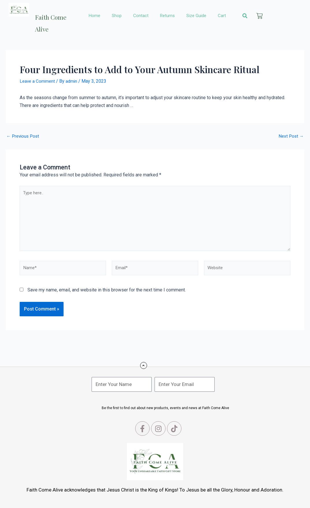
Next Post (290, 136)
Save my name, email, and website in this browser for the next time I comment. (106, 294)
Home (94, 15)
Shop (117, 15)
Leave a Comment (38, 81)
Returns (167, 15)
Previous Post (23, 136)
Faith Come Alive (54, 20)
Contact (140, 15)
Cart (222, 15)
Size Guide (196, 15)
